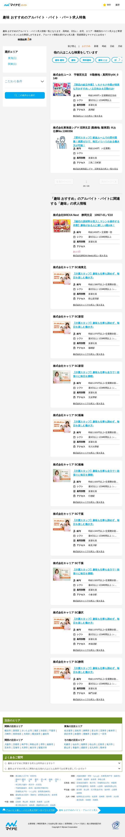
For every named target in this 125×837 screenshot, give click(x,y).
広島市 (101, 744)
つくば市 (32, 791)
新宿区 (16, 730)
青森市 (76, 747)
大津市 (24, 747)
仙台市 (76, 744)
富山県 (86, 790)
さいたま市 (26, 730)
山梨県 (114, 790)
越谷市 (46, 734)
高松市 (24, 805)
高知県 (53, 805)
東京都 (18, 776)
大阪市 (8, 744)
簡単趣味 (87, 60)
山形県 (100, 786)
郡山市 (67, 747)
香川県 (18, 805)
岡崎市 (33, 795)
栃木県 (37, 788)
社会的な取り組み (55, 824)
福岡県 (79, 796)
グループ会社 (79, 824)
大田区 (27, 734)
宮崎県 (88, 800)
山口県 (46, 802)
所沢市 (31, 785)
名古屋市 (68, 730)
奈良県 (93, 779)
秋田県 (93, 786)
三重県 (18, 798)
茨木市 (8, 747)
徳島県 (32, 805)
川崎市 (8, 734)
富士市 (95, 730)
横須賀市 (36, 734)
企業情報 (31, 824)
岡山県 (25, 802)
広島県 (18, 802)
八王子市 (25, 776)
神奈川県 (18, 780)
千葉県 (18, 788)
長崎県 (101, 796)
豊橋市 (86, 734)
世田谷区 (17, 734)
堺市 (43, 744)
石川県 (93, 790)
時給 (104, 46)
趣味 (73, 60)
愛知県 (18, 795)
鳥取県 (32, 802)
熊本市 (103, 747)
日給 (112, 46)
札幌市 (67, 744)
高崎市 (46, 791)
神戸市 (24, 744)
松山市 (93, 744)
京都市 (16, 744)
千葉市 (52, 730)
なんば (96, 776)
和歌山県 (101, 779)
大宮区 (38, 785)
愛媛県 (39, 805)
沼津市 (103, 730)
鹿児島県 (80, 800)
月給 (120, 46)
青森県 (114, 783)
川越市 (24, 785)
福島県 (107, 786)
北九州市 (94, 747)
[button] (119, 59)
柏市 (30, 788)
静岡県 (40, 795)
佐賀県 (94, 796)
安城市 (95, 734)
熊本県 (109, 796)
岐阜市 (112, 730)
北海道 (79, 783)
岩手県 (79, 786)
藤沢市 (36, 780)
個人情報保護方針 (94, 824)
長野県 (79, 793)
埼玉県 (18, 785)
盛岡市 (85, 786)
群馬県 (40, 791)
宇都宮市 (44, 788)
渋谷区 (44, 730)
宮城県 (100, 783)
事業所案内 (41, 824)
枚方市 (33, 747)
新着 (96, 46)
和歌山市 (34, 744)
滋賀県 (86, 779)
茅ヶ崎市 (43, 780)
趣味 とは (102, 60)
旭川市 (109, 744)
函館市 (84, 747)
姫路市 (50, 744)
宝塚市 (16, 747)
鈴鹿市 (78, 734)
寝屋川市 (42, 747)
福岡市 (84, 744)
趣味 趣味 (59, 60)
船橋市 (24, 788)
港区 (36, 730)
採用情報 (68, 824)
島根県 (39, 802)
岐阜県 (54, 795)
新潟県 (79, 790)
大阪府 (79, 776)
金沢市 (99, 790)
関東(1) (12, 64)
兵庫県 (103, 776)
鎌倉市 (51, 780)
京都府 (79, 779)
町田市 (33, 776)
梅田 (84, 776)
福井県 (107, 790)
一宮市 (103, 734)
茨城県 (18, 791)
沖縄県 (95, 800)
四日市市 (68, 734)
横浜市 (8, 730)
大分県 (116, 796)
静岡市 (86, 730)
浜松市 (78, 730)
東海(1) (12, 58)
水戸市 (24, 791)
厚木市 (57, 780)
